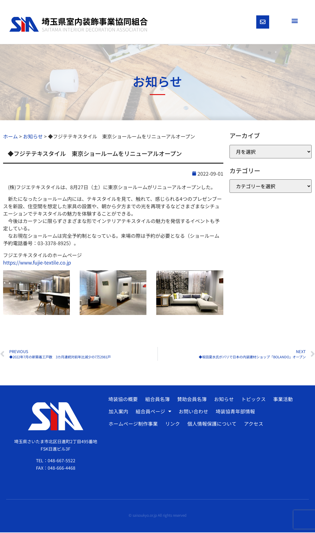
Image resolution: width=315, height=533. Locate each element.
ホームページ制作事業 (133, 424)
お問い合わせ (193, 412)
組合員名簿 (157, 400)
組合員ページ (153, 412)
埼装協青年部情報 (234, 412)
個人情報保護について (211, 424)
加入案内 (118, 412)
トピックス (252, 400)
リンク (172, 424)
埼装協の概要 (123, 400)
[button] (294, 20)
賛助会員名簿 (191, 400)
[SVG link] (78, 24)
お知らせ (223, 400)
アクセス (252, 424)
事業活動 (281, 400)
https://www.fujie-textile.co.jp (37, 263)
